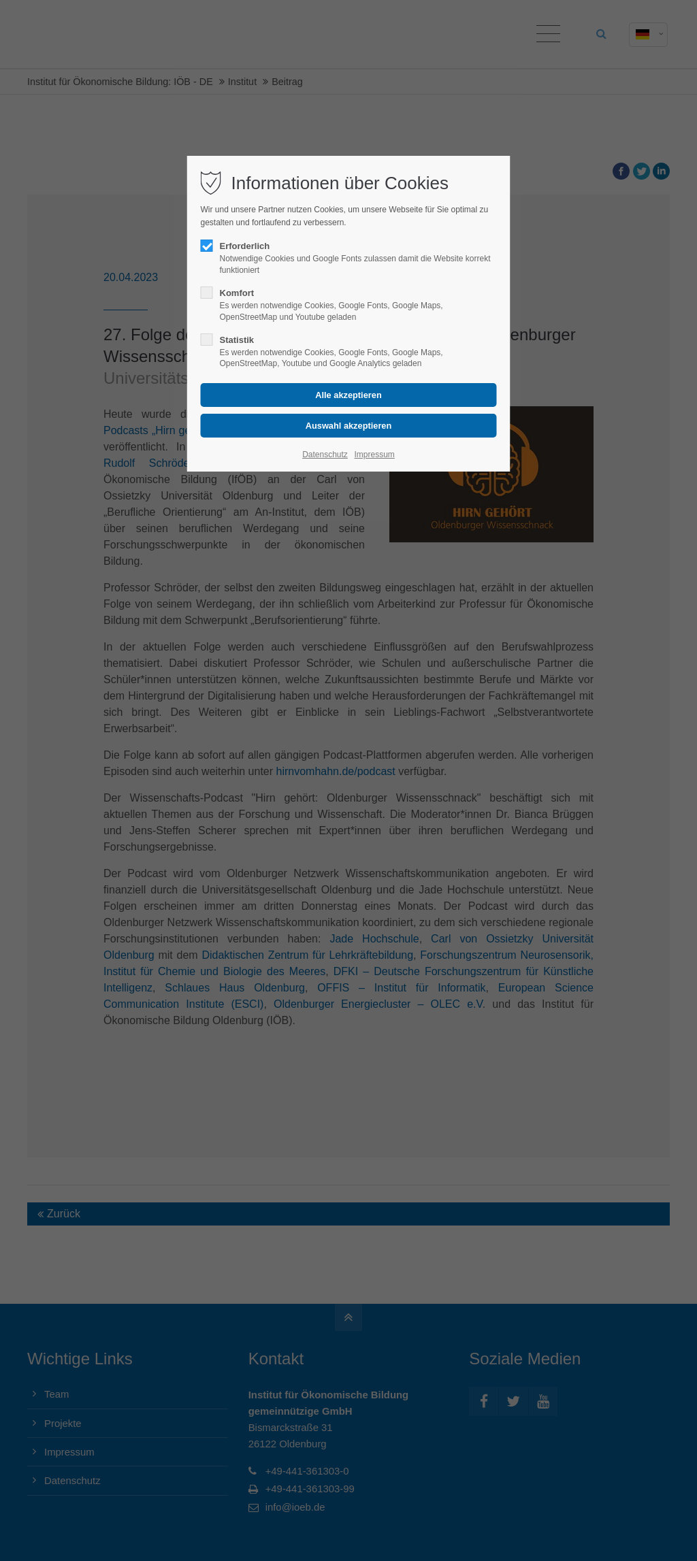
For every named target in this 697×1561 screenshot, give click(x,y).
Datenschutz (325, 454)
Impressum (374, 454)
